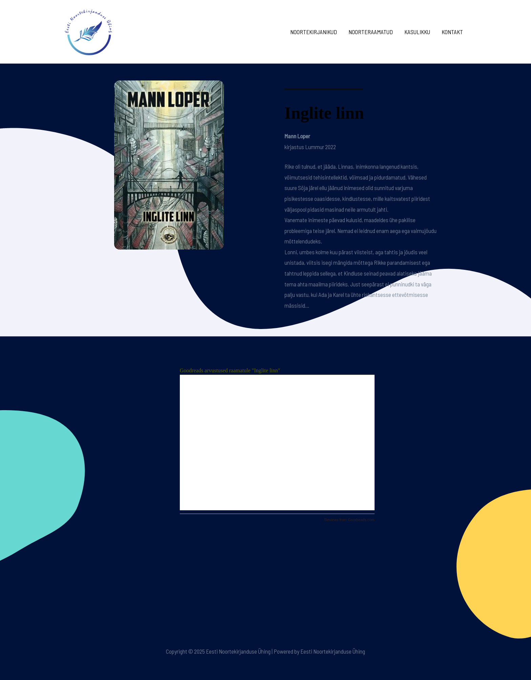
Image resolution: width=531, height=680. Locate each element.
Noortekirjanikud (313, 31)
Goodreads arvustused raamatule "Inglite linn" (230, 370)
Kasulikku (417, 31)
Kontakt (452, 31)
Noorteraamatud (370, 31)
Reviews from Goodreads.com (349, 520)
